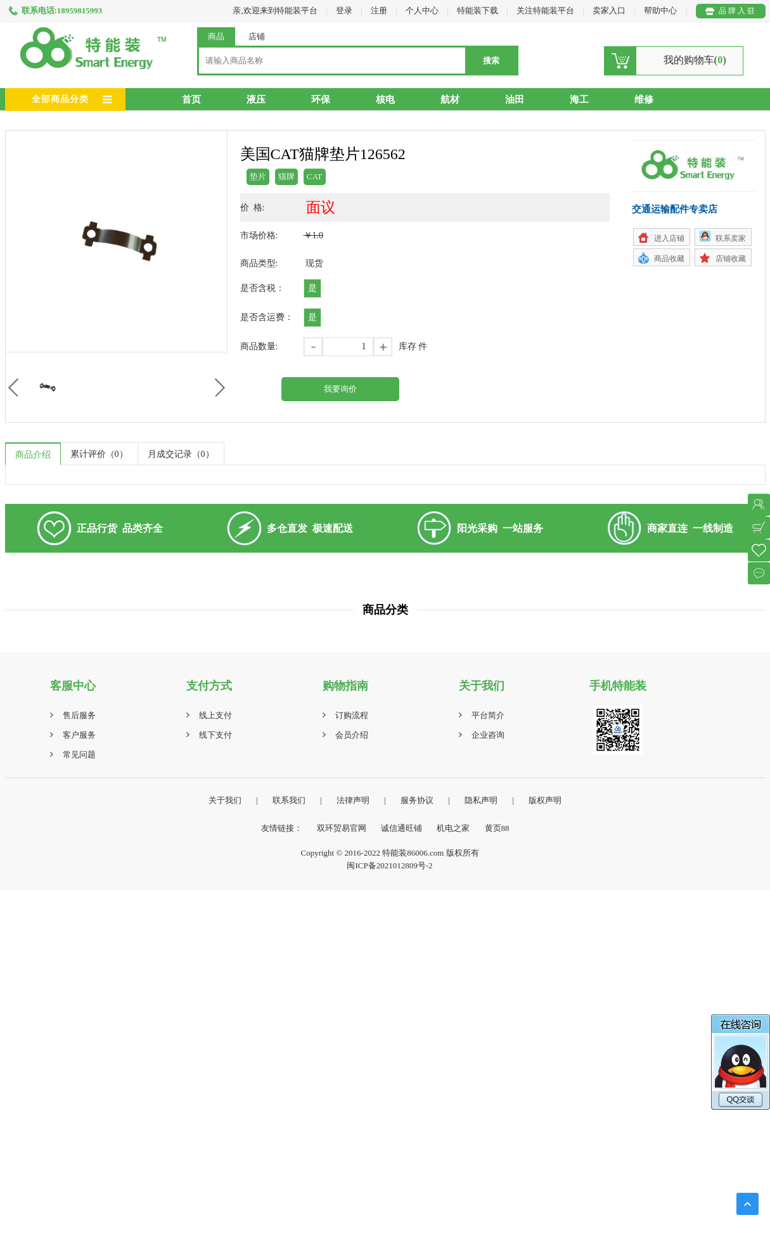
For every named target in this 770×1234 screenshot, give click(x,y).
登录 (344, 10)
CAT (315, 176)
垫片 (258, 176)
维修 (643, 99)
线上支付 (215, 715)
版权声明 (545, 800)
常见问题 (79, 754)
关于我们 (225, 800)
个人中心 (422, 10)
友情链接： (281, 828)
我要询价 (340, 389)
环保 (320, 99)
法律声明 (353, 800)
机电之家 (453, 828)
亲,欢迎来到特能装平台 (275, 10)
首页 (191, 99)
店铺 (256, 36)
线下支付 (215, 735)
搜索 (491, 60)
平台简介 (488, 715)
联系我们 (289, 800)
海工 (579, 99)
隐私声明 (481, 800)
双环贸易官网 (341, 828)
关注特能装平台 (546, 10)
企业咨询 (488, 735)
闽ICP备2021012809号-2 (389, 865)
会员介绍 (351, 735)
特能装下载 (478, 10)
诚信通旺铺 (401, 828)
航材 (449, 99)
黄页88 (497, 828)
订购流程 (351, 715)
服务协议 (417, 800)
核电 (385, 99)
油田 (514, 99)
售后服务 (79, 715)
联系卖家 (730, 238)
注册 (379, 10)
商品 (216, 36)
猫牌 (286, 176)
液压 (256, 99)
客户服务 (79, 735)
